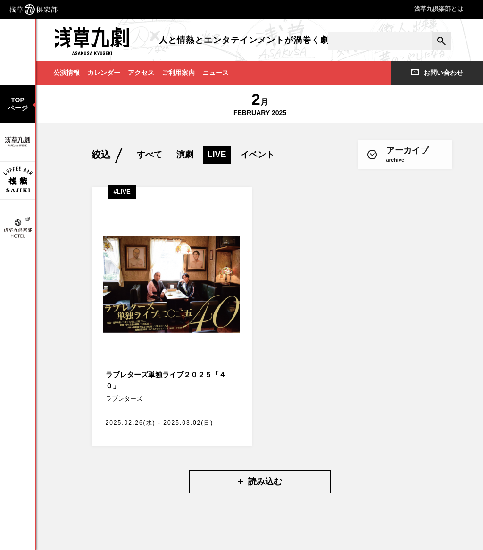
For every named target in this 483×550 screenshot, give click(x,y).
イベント (258, 154)
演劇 (184, 154)
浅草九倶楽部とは (438, 8)
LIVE (217, 154)
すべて (149, 154)
